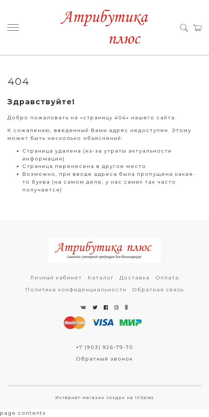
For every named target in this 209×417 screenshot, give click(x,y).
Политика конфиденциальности (76, 289)
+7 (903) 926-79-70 (104, 347)
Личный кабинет (56, 277)
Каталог (101, 277)
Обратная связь (158, 289)
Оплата (167, 277)
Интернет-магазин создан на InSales (104, 397)
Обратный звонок (104, 359)
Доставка (134, 277)
